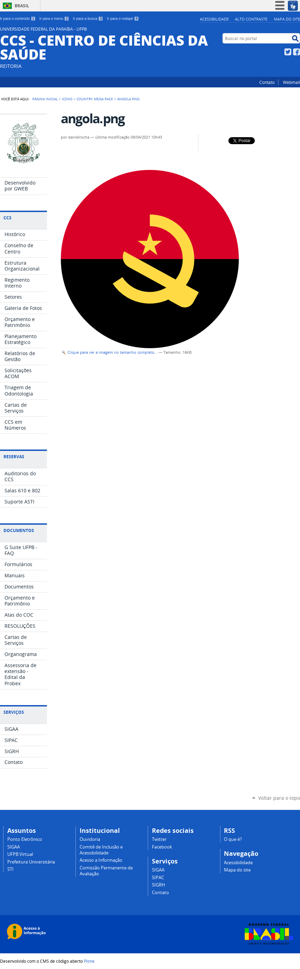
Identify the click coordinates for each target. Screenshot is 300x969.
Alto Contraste (251, 19)
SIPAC (158, 878)
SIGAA (13, 847)
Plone (89, 961)
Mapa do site (287, 19)
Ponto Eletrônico (24, 839)
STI (10, 869)
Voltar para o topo (279, 798)
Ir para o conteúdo (17, 18)
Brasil (22, 6)
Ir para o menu (54, 18)
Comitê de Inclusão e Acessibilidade (101, 850)
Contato (267, 82)
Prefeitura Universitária (31, 862)
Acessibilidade (214, 19)
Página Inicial (45, 98)
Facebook (296, 51)
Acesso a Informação (101, 860)
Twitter (287, 51)
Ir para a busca (88, 18)
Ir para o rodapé (123, 18)
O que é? (233, 839)
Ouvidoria (90, 839)
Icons (67, 98)
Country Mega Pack (94, 98)
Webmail (291, 82)
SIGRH (158, 885)
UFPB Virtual (20, 854)
